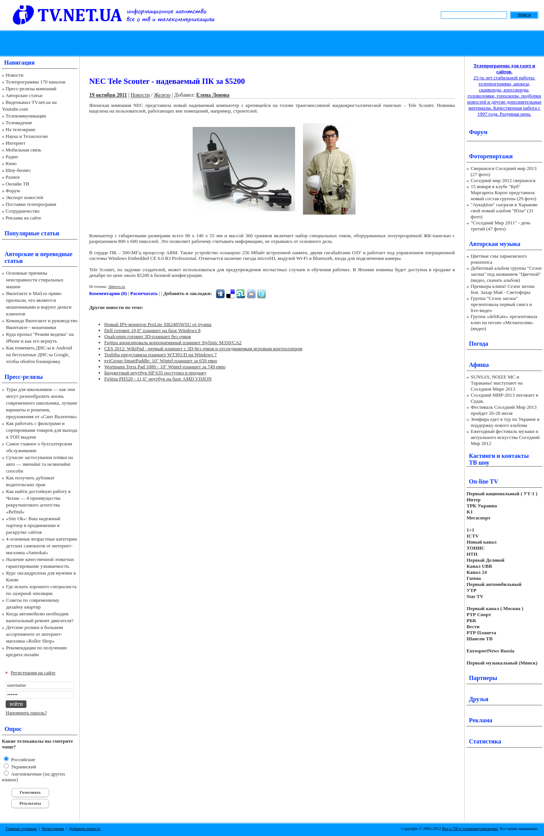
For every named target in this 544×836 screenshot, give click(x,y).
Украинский (23, 767)
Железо (162, 95)
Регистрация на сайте (33, 672)
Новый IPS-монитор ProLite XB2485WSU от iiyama (158, 324)
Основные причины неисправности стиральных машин (34, 279)
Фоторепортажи (491, 156)
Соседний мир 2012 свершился (503, 180)
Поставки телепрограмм (31, 204)
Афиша (479, 365)
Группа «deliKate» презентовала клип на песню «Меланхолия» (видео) (504, 322)
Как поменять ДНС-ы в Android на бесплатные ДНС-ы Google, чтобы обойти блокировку (39, 354)
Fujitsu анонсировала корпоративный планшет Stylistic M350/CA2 (172, 342)
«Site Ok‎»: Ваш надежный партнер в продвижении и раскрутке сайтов (33, 525)
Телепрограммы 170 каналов (35, 82)
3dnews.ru (116, 286)
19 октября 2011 (108, 95)
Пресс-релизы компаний (31, 88)
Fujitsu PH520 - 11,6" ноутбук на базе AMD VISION (158, 379)
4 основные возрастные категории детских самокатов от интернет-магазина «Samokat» (41, 545)
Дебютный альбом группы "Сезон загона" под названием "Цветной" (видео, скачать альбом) (506, 274)
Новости (14, 75)
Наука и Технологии (27, 136)
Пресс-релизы (24, 377)
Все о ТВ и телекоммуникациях (470, 828)
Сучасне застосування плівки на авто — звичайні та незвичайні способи (39, 464)
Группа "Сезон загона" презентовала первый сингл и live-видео (501, 304)
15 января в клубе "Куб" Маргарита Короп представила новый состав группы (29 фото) (503, 192)
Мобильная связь (23, 150)
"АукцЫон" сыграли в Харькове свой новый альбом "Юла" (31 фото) (504, 210)
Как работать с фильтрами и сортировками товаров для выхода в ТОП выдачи (41, 430)
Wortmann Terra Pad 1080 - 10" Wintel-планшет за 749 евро (165, 366)
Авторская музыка (494, 244)
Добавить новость (84, 828)
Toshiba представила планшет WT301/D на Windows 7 (160, 354)
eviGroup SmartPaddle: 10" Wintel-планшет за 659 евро (160, 360)
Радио (12, 156)
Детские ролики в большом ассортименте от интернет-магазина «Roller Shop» (34, 634)
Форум (13, 190)
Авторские (19, 254)
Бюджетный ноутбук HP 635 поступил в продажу (155, 373)
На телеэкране (21, 129)
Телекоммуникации (26, 116)
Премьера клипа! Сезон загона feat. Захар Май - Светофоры (503, 289)
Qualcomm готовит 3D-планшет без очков (147, 336)
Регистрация (53, 828)
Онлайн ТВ (17, 184)
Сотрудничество (23, 211)
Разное (13, 177)
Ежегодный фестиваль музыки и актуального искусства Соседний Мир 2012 (505, 437)
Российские (22, 759)
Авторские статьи (24, 95)
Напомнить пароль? (26, 712)
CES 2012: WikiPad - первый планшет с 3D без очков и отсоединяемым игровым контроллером (203, 348)
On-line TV (483, 481)
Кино (11, 163)
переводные (56, 254)
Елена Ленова (212, 95)
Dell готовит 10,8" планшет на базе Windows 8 (152, 330)
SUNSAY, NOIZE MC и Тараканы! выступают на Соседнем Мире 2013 (496, 383)
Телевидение (19, 122)
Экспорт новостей (24, 197)
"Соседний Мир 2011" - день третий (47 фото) (500, 226)
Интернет (16, 143)
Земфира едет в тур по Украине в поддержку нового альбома (505, 422)
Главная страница (21, 828)
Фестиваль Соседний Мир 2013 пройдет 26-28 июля (503, 410)
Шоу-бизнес (18, 170)
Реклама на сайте (24, 218)
